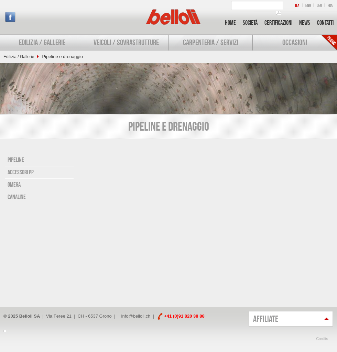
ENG (308, 5)
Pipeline (16, 159)
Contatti (325, 22)
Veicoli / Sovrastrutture (126, 42)
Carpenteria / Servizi (210, 42)
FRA (330, 5)
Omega (14, 184)
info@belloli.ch (136, 316)
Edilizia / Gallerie (42, 42)
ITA (297, 5)
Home (230, 22)
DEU (319, 5)
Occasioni (294, 42)
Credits (322, 339)
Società (250, 22)
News (304, 22)
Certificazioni (278, 22)
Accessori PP (21, 172)
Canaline (17, 197)
